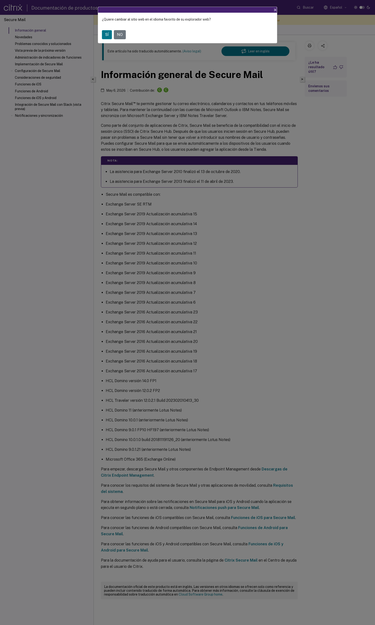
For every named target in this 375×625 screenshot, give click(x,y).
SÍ (107, 34)
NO (120, 34)
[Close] (275, 10)
